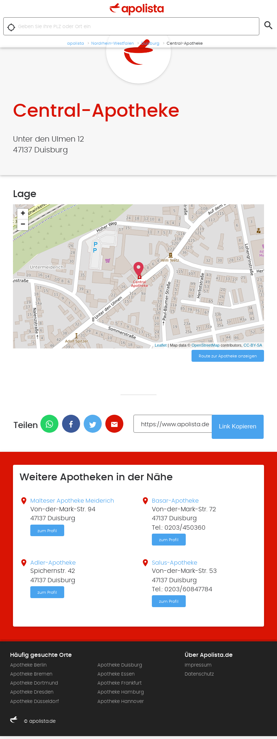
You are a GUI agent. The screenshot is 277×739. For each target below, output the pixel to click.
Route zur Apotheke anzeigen (228, 356)
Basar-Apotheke (177, 502)
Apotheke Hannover (120, 704)
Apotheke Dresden (31, 695)
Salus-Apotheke (176, 564)
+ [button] (23, 214)
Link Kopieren (238, 427)
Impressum (198, 668)
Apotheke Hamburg (120, 695)
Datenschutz (199, 677)
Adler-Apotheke (54, 564)
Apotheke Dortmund (34, 686)
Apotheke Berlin (28, 668)
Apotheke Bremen (31, 677)
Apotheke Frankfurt (119, 686)
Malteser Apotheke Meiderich (74, 502)
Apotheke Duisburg (119, 668)
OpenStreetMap (206, 345)
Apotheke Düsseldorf (34, 704)
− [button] (23, 224)
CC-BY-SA (252, 345)
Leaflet (161, 345)
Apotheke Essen (116, 677)
